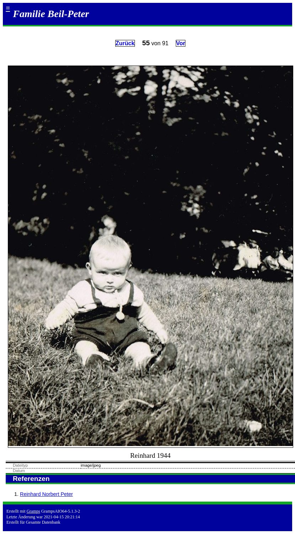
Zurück (125, 43)
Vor (180, 43)
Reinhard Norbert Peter (46, 494)
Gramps (33, 511)
